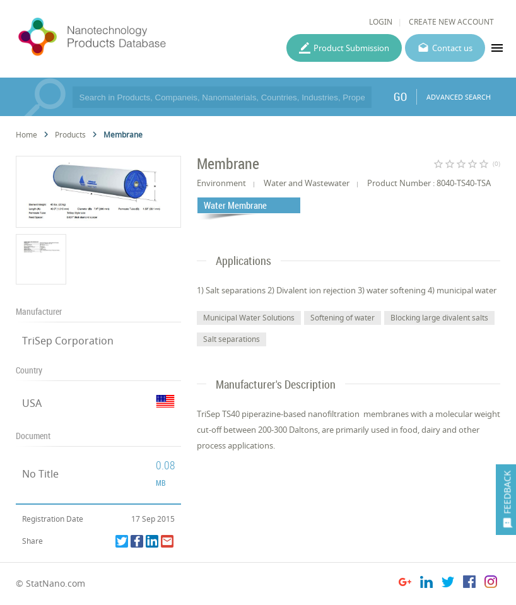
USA (32, 403)
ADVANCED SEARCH (458, 97)
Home (26, 134)
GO (400, 96)
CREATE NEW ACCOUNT (451, 21)
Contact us (452, 48)
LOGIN (380, 21)
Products (70, 134)
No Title (40, 474)
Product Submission (351, 48)
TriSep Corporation (68, 341)
